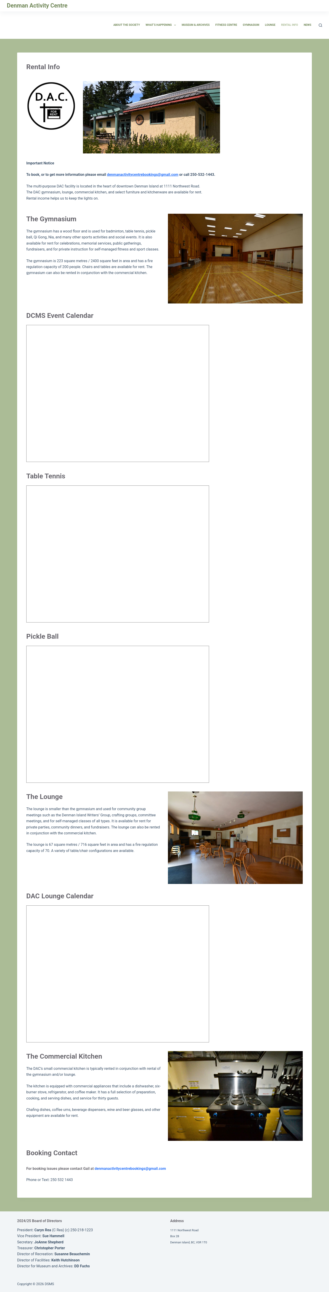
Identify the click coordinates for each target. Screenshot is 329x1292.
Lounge (270, 24)
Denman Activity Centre (37, 5)
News (307, 24)
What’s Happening (162, 25)
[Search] (320, 25)
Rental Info (289, 24)
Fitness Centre (226, 24)
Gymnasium (251, 24)
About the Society (126, 24)
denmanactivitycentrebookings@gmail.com (142, 174)
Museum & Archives (196, 24)
